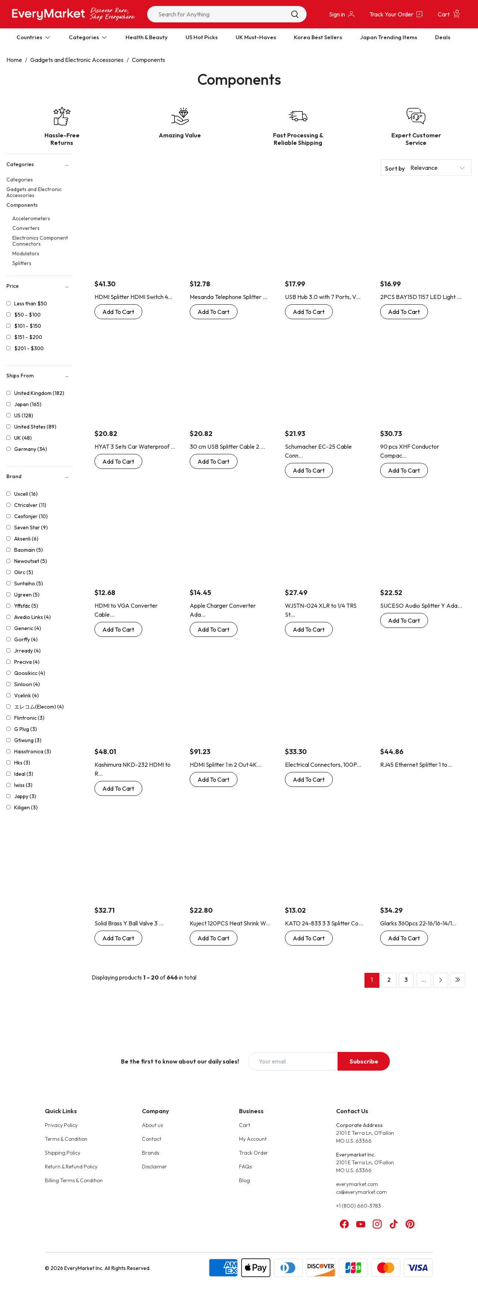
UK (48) (23, 438)
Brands (150, 1152)
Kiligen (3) (26, 807)
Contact (151, 1139)
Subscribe (364, 1061)
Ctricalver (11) (30, 505)
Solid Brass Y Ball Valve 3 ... (128, 923)
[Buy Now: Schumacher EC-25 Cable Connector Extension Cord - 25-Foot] (309, 470)
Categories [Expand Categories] (88, 37)
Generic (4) (27, 628)
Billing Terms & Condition (74, 1180)
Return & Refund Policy (71, 1166)
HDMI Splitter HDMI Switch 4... (133, 297)
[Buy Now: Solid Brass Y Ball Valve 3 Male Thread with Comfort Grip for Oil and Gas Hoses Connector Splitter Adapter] (118, 938)
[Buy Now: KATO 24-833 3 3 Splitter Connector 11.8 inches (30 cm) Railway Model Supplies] (309, 938)
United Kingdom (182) (39, 393)
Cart (244, 1125)
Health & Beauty (146, 37)
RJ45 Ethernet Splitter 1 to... (416, 764)
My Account (253, 1139)
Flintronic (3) (29, 717)
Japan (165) (27, 404)
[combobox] (227, 14)
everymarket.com (357, 1184)
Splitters (21, 263)
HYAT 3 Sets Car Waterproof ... (134, 446)
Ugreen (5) (27, 594)
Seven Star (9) (31, 527)
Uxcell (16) (26, 494)
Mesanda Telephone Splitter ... (228, 297)
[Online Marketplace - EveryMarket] (73, 14)
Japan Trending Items (388, 37)
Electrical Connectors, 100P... (323, 764)
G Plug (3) (25, 729)
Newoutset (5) (30, 561)
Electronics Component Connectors (40, 240)
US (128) (23, 415)
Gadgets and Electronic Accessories (77, 59)
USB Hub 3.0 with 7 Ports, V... (322, 297)
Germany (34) (30, 449)
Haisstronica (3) (32, 751)
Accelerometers (31, 218)
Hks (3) (22, 762)
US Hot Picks (202, 37)
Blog (244, 1180)
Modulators (25, 253)
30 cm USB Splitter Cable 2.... (227, 446)
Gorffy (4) (26, 639)
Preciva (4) (27, 661)
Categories (19, 179)
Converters (26, 228)
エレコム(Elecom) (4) (39, 706)
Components (148, 59)
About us (152, 1125)
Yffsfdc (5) (26, 606)
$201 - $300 (29, 348)
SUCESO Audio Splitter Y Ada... (421, 605)
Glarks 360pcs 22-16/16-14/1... (418, 923)
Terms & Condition (66, 1139)
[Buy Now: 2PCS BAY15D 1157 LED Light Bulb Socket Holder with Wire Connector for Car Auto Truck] (404, 311)
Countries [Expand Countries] (33, 37)
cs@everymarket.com (361, 1192)
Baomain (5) (28, 550)
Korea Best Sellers (318, 37)
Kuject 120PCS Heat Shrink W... (230, 923)
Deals (442, 37)
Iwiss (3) (23, 785)
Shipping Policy (62, 1152)
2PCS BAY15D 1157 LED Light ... (420, 297)
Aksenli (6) (26, 538)
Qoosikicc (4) (29, 673)
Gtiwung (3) (27, 740)
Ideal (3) (23, 773)
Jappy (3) (25, 796)
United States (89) (35, 426)
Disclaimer (154, 1166)
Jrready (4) (27, 650)
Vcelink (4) (26, 695)
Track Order (253, 1152)
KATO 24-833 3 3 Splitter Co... (324, 923)
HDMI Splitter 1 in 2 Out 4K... (225, 764)
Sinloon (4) (27, 684)
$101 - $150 (27, 326)
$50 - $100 (27, 314)
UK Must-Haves (256, 37)
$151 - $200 (28, 337)
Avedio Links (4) (32, 617)
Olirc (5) (23, 572)
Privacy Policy (61, 1125)
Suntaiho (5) (28, 583)
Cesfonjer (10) (31, 516)
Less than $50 (30, 303)
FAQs (245, 1166)
